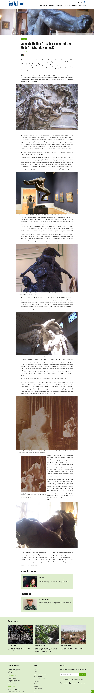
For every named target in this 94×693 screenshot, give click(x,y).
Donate (61, 2)
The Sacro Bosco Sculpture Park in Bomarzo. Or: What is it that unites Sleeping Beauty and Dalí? (46, 649)
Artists (51, 2)
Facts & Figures (38, 676)
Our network (43, 6)
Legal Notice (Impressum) (40, 674)
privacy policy (81, 679)
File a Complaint (38, 688)
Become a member (44, 2)
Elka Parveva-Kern (44, 599)
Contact (70, 2)
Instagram (64, 683)
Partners (36, 671)
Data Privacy (37, 681)
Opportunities (82, 6)
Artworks (51, 6)
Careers (36, 686)
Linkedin (81, 683)
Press (35, 683)
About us (56, 2)
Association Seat (12, 675)
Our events (59, 6)
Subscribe (82, 674)
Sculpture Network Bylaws (41, 679)
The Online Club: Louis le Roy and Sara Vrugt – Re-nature (19, 649)
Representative (12, 686)
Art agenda (67, 6)
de (76, 2)
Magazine (74, 6)
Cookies (36, 691)
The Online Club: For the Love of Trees (72, 649)
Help (66, 2)
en (74, 2)
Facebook (73, 683)
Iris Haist (24, 55)
